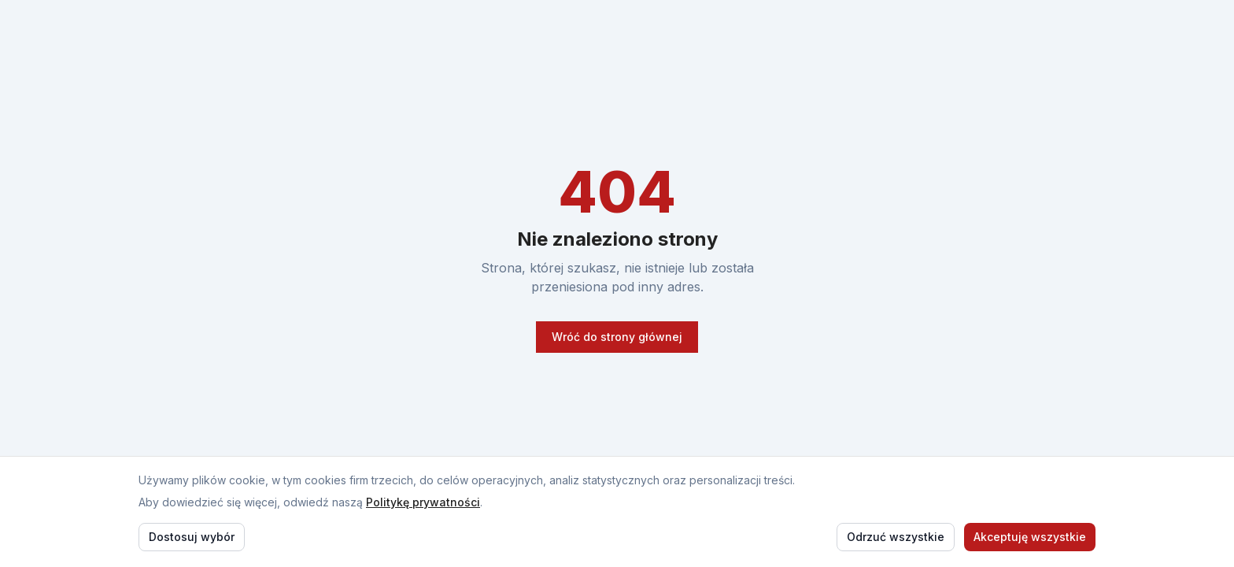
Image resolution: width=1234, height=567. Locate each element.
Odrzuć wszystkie (895, 536)
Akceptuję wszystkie (1030, 536)
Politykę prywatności (423, 502)
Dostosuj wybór (192, 536)
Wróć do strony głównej (617, 336)
